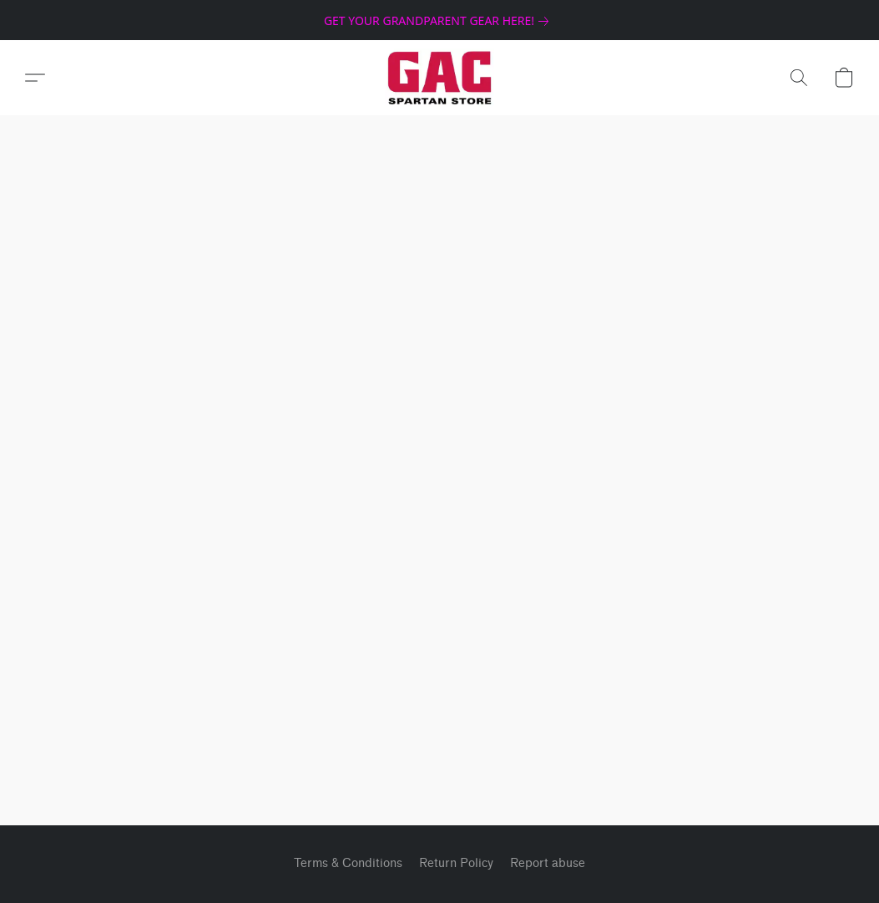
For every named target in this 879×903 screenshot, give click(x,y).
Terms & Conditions (348, 863)
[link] (439, 21)
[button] (439, 77)
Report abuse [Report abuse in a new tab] (547, 863)
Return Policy (456, 863)
